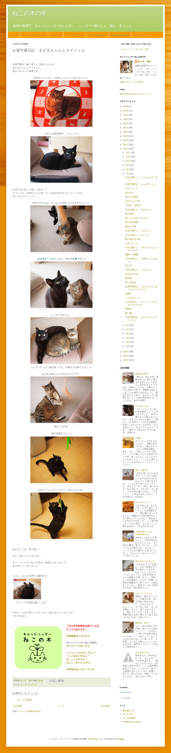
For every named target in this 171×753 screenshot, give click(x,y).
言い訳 (128, 265)
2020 (126, 132)
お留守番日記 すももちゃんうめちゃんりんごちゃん (141, 287)
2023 (126, 119)
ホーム (14, 34)
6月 (128, 325)
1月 (128, 346)
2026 (126, 106)
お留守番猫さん (97, 34)
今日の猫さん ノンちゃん (138, 269)
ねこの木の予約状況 (34, 34)
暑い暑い (129, 313)
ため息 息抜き (132, 205)
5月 (128, 329)
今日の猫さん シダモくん (138, 230)
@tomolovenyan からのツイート (135, 94)
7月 (128, 173)
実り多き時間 (131, 222)
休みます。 (130, 192)
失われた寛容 (131, 197)
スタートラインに (144, 593)
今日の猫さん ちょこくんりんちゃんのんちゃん (141, 303)
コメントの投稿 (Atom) (29, 711)
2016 (126, 149)
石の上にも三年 (132, 201)
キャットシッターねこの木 (135, 49)
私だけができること (145, 561)
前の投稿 (105, 706)
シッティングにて (29, 685)
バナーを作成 (125, 698)
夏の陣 (128, 278)
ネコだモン (127, 714)
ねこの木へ (140, 34)
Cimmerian (93, 739)
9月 (128, 165)
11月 (128, 156)
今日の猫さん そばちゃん (138, 209)
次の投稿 (17, 706)
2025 (126, 110)
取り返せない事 (132, 239)
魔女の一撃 (130, 226)
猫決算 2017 (142, 623)
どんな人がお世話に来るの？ (81, 652)
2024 (126, 115)
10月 (128, 161)
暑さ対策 (129, 213)
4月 (128, 333)
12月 (128, 152)
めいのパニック (142, 502)
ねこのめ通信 (129, 718)
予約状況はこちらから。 (79, 636)
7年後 (138, 438)
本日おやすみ (131, 274)
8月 (128, 169)
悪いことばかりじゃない (137, 218)
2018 (126, 140)
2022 (126, 123)
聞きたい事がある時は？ (79, 662)
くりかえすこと (132, 297)
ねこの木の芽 (29, 13)
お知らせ (56, 34)
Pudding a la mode (131, 721)
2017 (126, 144)
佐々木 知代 (144, 61)
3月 (128, 338)
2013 (126, 360)
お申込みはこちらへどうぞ (80, 669)
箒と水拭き (130, 282)
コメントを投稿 (24, 699)
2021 (126, 127)
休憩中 (128, 293)
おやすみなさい (142, 652)
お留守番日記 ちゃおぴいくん (140, 184)
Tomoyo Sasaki (125, 692)
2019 (126, 136)
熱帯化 (128, 308)
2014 (126, 356)
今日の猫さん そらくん (137, 235)
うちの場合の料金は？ (78, 656)
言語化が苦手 (141, 374)
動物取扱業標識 (120, 34)
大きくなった (131, 243)
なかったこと (131, 188)
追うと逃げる (141, 470)
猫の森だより (129, 710)
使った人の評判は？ (76, 659)
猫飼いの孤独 (131, 254)
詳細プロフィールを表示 (132, 82)
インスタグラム (74, 34)
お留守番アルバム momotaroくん (145, 533)
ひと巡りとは (141, 406)
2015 (126, 351)
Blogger (120, 739)
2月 (128, 342)
